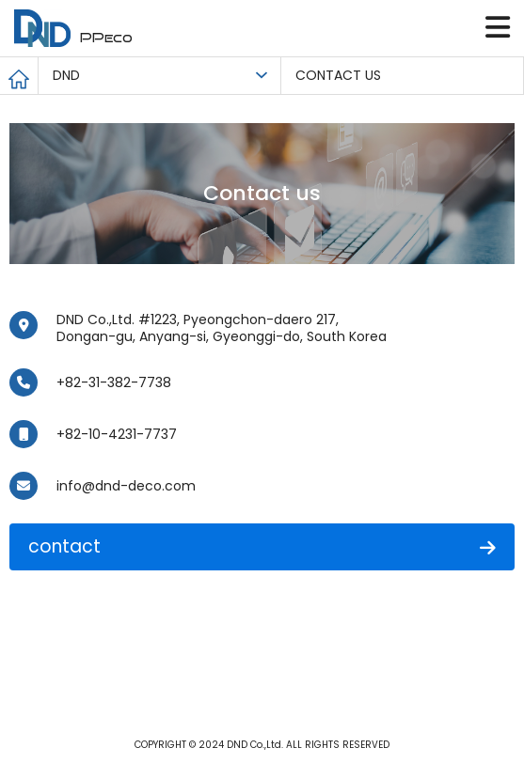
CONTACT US (338, 75)
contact (262, 546)
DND (66, 75)
